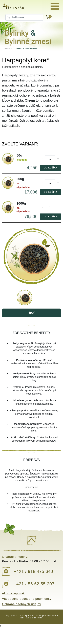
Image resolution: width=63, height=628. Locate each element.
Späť (31, 312)
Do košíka (50, 167)
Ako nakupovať (13, 593)
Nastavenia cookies (31, 618)
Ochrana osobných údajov (21, 604)
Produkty (8, 48)
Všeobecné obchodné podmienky (26, 598)
